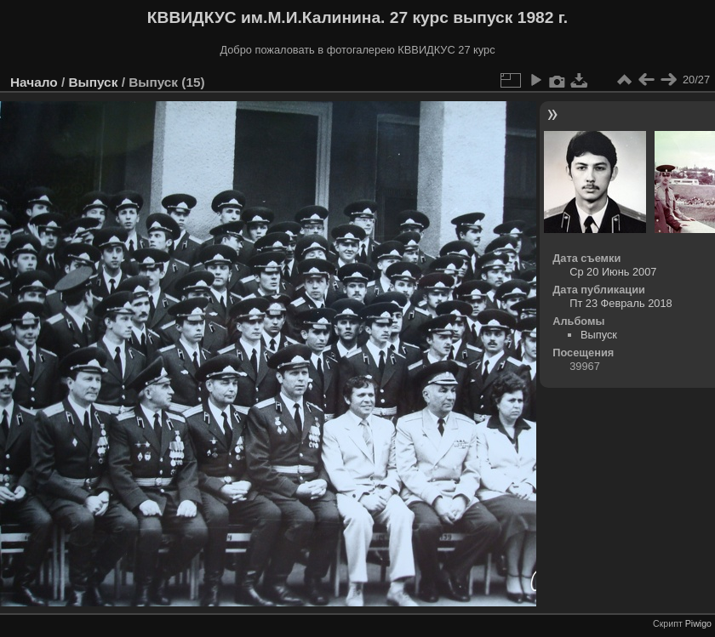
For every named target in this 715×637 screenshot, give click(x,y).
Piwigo (698, 623)
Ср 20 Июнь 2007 (612, 271)
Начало (34, 82)
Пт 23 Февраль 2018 (620, 303)
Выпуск (92, 82)
